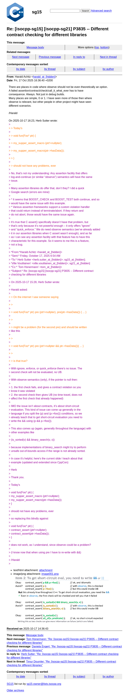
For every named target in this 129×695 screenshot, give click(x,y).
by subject (79, 69)
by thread (50, 69)
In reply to (79, 56)
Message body (35, 47)
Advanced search (101, 10)
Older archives (15, 690)
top (97, 47)
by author (108, 69)
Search (85, 11)
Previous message (50, 56)
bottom (104, 47)
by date (20, 69)
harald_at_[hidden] (44, 76)
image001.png (49, 573)
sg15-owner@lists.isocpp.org (44, 683)
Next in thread (108, 56)
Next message (20, 56)
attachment (45, 570)
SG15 (10, 683)
